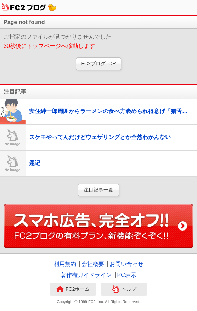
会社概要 (92, 264)
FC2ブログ (29, 7)
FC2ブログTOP (98, 63)
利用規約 (65, 264)
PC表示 (126, 275)
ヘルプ (124, 290)
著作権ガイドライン (86, 275)
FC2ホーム (73, 290)
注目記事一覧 (98, 190)
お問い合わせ (126, 264)
